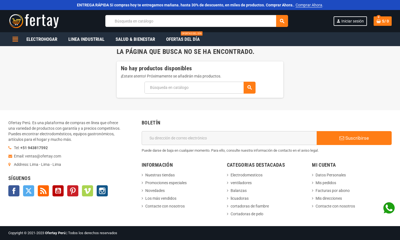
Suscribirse (354, 138)
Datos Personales (331, 175)
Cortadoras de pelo (247, 214)
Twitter (28, 190)
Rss (43, 190)
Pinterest (72, 190)
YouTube (58, 190)
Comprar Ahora (309, 5)
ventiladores (241, 183)
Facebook (13, 190)
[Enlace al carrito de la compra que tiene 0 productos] (383, 21)
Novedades (155, 190)
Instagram (102, 190)
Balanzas (239, 190)
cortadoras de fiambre (250, 206)
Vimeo (87, 190)
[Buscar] (196, 21)
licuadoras (240, 198)
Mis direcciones (329, 198)
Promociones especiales (166, 183)
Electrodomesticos (246, 175)
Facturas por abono (333, 190)
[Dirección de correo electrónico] (229, 138)
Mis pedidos (326, 183)
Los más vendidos (160, 198)
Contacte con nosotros (165, 206)
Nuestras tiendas (160, 175)
